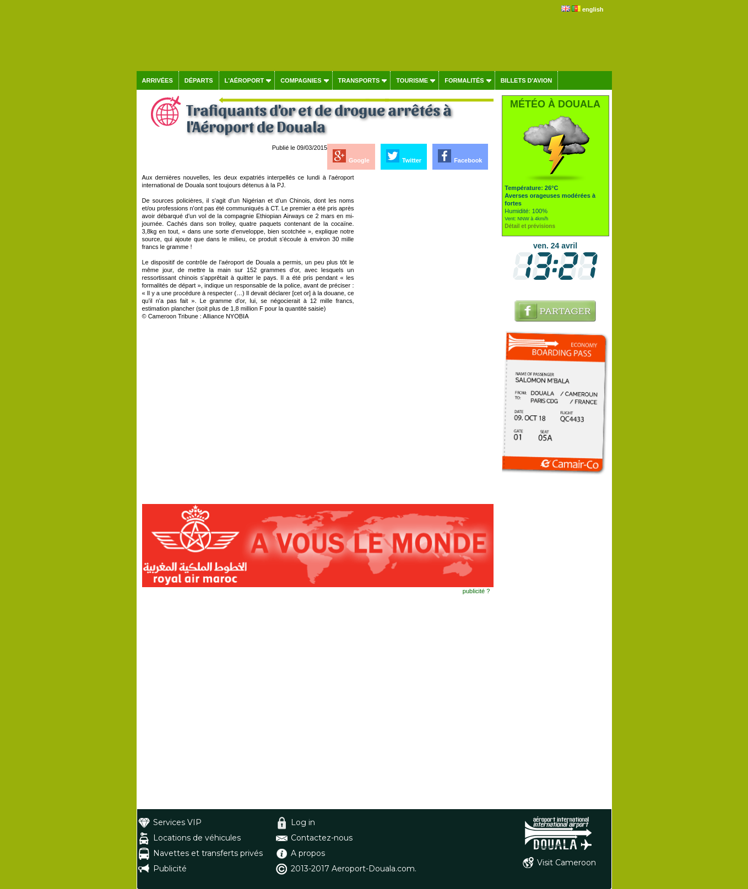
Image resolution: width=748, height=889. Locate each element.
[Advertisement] (425, 339)
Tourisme (412, 80)
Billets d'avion (526, 80)
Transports (359, 80)
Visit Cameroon (566, 863)
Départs (199, 80)
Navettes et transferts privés (208, 853)
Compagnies (300, 80)
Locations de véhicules (197, 838)
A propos (308, 853)
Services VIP (177, 822)
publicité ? (476, 591)
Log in (303, 822)
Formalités (464, 80)
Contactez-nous (322, 838)
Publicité (170, 869)
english (593, 9)
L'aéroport (244, 80)
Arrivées (157, 80)
